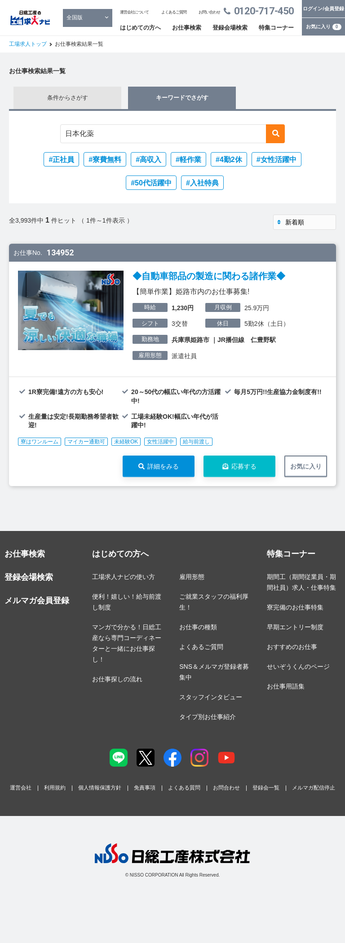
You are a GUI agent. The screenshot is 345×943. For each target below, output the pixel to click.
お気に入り (323, 27)
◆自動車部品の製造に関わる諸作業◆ (209, 276)
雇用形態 (191, 576)
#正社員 (61, 159)
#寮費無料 (104, 159)
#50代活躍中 (151, 183)
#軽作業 (188, 159)
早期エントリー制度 (295, 627)
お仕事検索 (186, 27)
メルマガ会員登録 (36, 600)
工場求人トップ (28, 44)
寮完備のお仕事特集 (295, 607)
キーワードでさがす (182, 97)
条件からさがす (67, 97)
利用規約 (55, 788)
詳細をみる (163, 466)
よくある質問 (184, 788)
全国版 (74, 17)
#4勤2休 (229, 159)
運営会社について (134, 12)
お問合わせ (226, 788)
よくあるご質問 (173, 12)
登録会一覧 (265, 788)
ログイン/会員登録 (323, 8)
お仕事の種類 (198, 627)
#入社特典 (202, 183)
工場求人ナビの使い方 (123, 576)
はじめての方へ (140, 27)
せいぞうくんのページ (298, 666)
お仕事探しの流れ (117, 679)
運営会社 (20, 788)
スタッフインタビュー (210, 697)
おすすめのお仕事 (292, 646)
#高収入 (148, 159)
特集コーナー (276, 27)
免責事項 (144, 788)
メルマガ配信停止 (313, 788)
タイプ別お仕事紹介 (207, 716)
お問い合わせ (209, 12)
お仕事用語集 (286, 686)
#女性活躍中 (276, 159)
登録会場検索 (230, 27)
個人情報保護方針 (99, 788)
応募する (244, 466)
